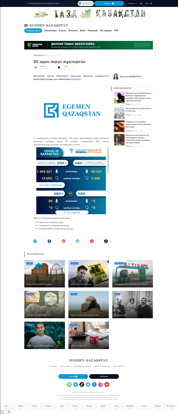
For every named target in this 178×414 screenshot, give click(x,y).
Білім (83, 30)
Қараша (157, 407)
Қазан (144, 407)
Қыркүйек (130, 407)
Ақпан (34, 407)
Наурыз (48, 407)
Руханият (93, 30)
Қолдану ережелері (102, 366)
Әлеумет (73, 30)
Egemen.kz (76, 79)
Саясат (62, 30)
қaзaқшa (132, 3)
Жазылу (109, 3)
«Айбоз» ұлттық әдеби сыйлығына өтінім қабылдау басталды (138, 124)
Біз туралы (106, 30)
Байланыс (104, 376)
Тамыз (116, 407)
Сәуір (61, 407)
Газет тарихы (66, 366)
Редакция (53, 366)
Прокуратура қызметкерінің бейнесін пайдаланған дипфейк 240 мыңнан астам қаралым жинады (138, 97)
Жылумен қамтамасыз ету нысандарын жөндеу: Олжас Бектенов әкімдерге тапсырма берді (138, 139)
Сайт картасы (119, 366)
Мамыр (75, 407)
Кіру (148, 3)
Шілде (102, 407)
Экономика (50, 30)
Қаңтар (20, 407)
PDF (116, 30)
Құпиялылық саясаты (82, 366)
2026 (7, 407)
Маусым (89, 407)
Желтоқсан (171, 407)
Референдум (33, 30)
